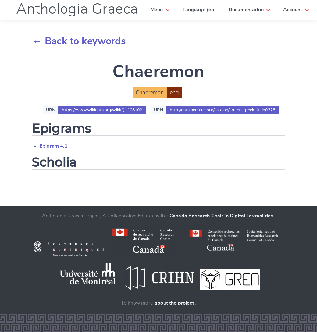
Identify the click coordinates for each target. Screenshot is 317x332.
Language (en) (199, 9)
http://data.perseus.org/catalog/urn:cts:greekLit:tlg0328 (222, 110)
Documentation (246, 9)
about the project (174, 302)
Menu (157, 9)
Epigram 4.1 (54, 145)
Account (293, 9)
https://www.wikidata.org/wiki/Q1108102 (102, 110)
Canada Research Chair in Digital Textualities (221, 215)
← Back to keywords (79, 41)
